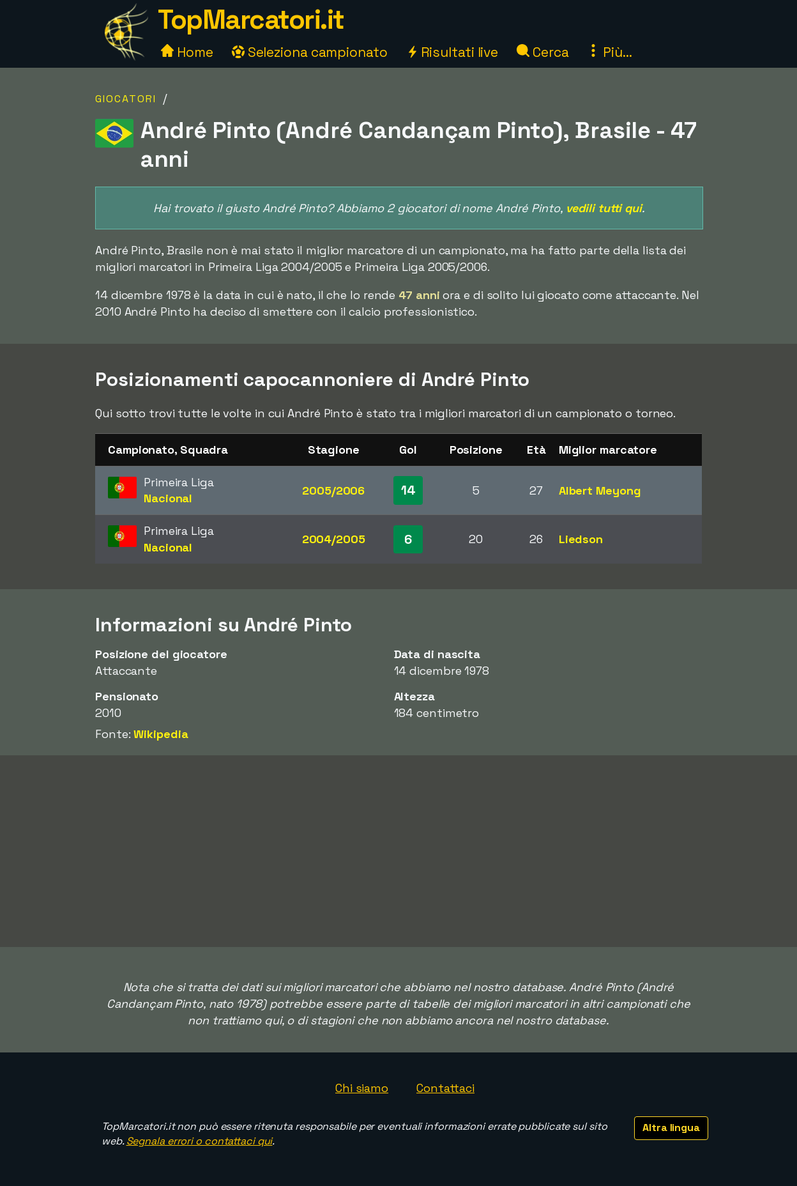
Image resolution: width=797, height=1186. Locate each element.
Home (187, 52)
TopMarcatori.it (251, 19)
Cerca (542, 52)
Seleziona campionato (310, 52)
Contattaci (445, 1088)
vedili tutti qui (604, 208)
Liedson (581, 539)
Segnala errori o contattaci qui (199, 1141)
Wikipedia (160, 734)
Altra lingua (671, 1127)
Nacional (168, 498)
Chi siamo (361, 1088)
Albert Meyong (600, 490)
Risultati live (452, 52)
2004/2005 (333, 539)
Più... (609, 52)
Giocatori (125, 98)
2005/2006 (333, 490)
